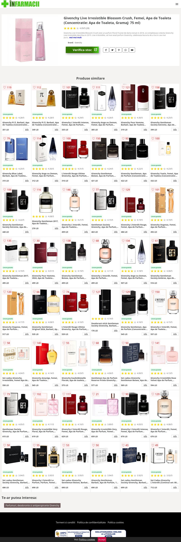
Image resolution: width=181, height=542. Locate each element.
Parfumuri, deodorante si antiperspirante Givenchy (32, 505)
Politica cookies (116, 522)
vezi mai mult (75, 37)
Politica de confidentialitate (91, 522)
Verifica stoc (86, 50)
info (27, 129)
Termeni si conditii (65, 522)
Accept (101, 539)
